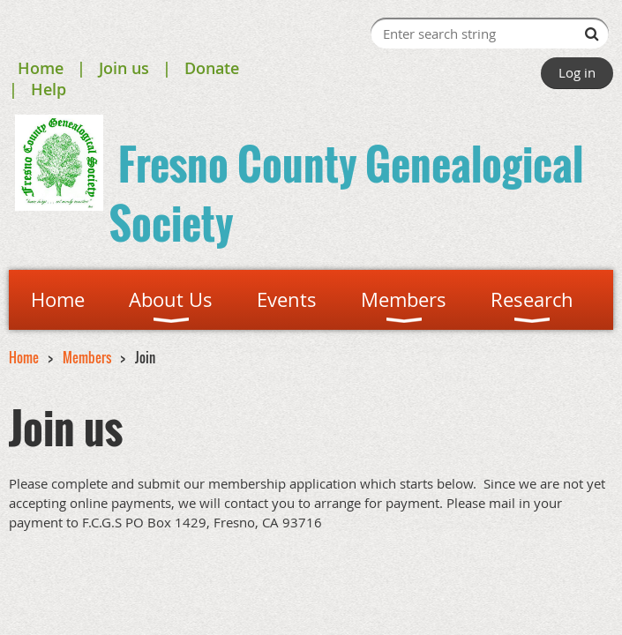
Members (87, 357)
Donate (211, 67)
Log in (577, 72)
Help (48, 89)
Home (41, 67)
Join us (124, 67)
